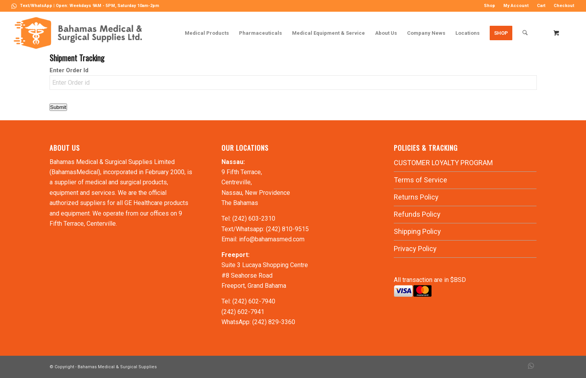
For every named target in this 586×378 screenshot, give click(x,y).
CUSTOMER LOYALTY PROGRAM (443, 163)
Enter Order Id (69, 70)
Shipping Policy (417, 231)
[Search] (525, 33)
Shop (489, 5)
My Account (516, 5)
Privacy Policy (415, 248)
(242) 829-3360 (273, 322)
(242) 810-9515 (287, 229)
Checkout (564, 5)
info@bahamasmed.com (272, 239)
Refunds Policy (417, 214)
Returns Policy (416, 197)
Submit (58, 107)
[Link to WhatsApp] (14, 6)
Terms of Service (420, 180)
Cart (541, 5)
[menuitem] (489, 6)
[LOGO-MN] (81, 33)
